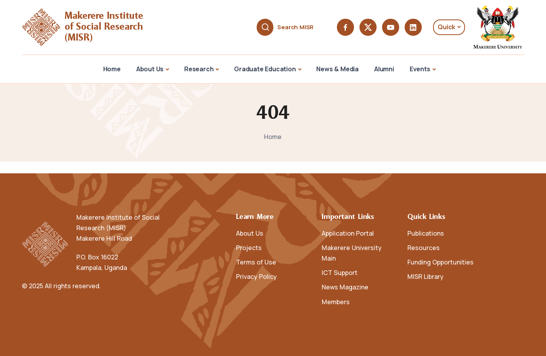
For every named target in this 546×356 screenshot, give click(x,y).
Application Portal (348, 233)
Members (336, 302)
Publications (425, 233)
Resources (423, 247)
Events (420, 69)
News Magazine (345, 287)
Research (198, 69)
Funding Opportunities (440, 262)
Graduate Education (265, 69)
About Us (150, 69)
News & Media (337, 69)
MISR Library (425, 276)
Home (112, 69)
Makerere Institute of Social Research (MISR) (105, 27)
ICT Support (340, 272)
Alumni (384, 69)
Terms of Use (256, 262)
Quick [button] (446, 27)
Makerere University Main (352, 253)
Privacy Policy (256, 276)
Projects (249, 247)
